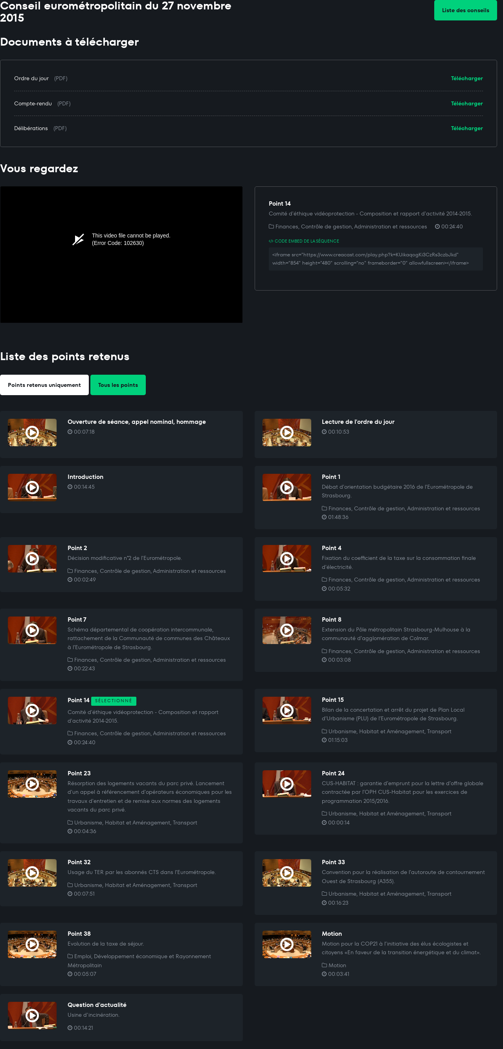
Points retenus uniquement (44, 385)
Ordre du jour (31, 78)
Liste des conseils (465, 10)
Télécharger (467, 78)
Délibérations (31, 128)
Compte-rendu (33, 103)
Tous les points (118, 385)
